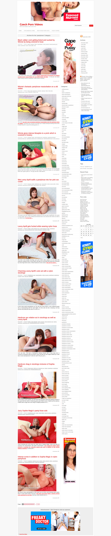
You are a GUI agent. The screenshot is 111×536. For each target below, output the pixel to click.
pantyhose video (65, 361)
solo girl (26, 276)
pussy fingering (65, 382)
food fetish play (65, 165)
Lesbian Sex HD (83, 209)
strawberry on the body (67, 417)
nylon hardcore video (44, 228)
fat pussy (64, 130)
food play (64, 170)
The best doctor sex (85, 107)
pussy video (31, 45)
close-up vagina (65, 117)
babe (29, 44)
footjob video (65, 204)
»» (38, 504)
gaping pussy (65, 214)
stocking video (65, 412)
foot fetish (64, 181)
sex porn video (65, 400)
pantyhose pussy (66, 352)
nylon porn (64, 296)
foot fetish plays (65, 183)
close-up (64, 115)
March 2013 (83, 49)
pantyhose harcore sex (67, 336)
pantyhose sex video (66, 359)
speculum (64, 409)
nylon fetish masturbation (67, 271)
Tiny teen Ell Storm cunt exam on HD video (86, 110)
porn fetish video (65, 368)
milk (63, 245)
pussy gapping (65, 389)
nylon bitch (64, 259)
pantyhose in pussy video (28, 185)
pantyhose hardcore (66, 338)
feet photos (64, 138)
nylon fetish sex (65, 275)
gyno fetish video (66, 220)
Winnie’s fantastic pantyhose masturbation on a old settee (38, 87)
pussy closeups (38, 229)
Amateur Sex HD (83, 206)
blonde (63, 101)
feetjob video (65, 145)
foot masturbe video (66, 193)
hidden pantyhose (66, 230)
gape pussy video (66, 209)
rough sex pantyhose (39, 462)
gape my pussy (65, 206)
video (48, 229)
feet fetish (64, 133)
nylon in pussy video (51, 184)
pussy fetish (64, 380)
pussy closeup (65, 375)
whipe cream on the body (67, 432)
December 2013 (84, 42)
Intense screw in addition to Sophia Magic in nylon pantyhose (37, 458)
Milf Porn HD (83, 207)
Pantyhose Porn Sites (43, 30)
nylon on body (65, 291)
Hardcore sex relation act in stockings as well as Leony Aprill (37, 318)
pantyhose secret (66, 354)
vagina (63, 421)
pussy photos (65, 393)
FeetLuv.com (65, 151)
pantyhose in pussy (30, 414)
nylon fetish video (66, 276)
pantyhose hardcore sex (32, 138)
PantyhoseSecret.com (48, 138)
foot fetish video (65, 184)
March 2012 (83, 71)
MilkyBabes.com (65, 252)
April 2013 (83, 48)
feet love (64, 135)
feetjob (63, 144)
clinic (63, 114)
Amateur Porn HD (84, 205)
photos (34, 92)
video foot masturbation (67, 424)
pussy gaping (36, 185)
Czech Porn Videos (31, 24)
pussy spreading (65, 394)
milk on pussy (65, 248)
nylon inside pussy (66, 285)
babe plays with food (66, 96)
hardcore (30, 461)
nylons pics (64, 317)
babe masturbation (66, 94)
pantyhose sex (40, 138)
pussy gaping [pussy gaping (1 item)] (89, 168)
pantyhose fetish (21, 414)
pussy (27, 45)
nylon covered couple (66, 268)
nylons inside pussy (66, 310)
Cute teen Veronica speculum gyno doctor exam (86, 95)
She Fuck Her (83, 200)
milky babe (64, 250)
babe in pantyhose (66, 92)
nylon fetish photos (66, 273)
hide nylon (50, 90)
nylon (37, 413)
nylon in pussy (45, 275)
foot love (64, 186)
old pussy (64, 320)
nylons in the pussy (66, 308)
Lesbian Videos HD (84, 211)
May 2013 (83, 46)
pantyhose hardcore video (67, 341)
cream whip (64, 121)
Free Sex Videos (83, 220)
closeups (32, 44)
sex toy (63, 401)
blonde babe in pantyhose (67, 105)
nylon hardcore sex (38, 137)
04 (28, 504)
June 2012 (83, 65)
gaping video (65, 216)
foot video (64, 200)
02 (24, 504)
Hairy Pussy (64, 222)
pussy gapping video (66, 391)
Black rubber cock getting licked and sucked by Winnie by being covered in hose (36, 41)
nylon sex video (65, 299)
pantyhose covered (66, 325)
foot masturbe (65, 191)
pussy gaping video (66, 387)
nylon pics (64, 294)
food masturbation (66, 168)
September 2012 (84, 60)
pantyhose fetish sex (22, 138)
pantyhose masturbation (67, 347)
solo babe (64, 405)
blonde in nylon (65, 107)
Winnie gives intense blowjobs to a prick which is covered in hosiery (37, 134)
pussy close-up (56, 138)
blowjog (63, 110)
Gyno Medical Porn (29, 30)
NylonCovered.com (53, 44)
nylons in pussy (65, 307)
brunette (39, 90)
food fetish (64, 163)
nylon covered (46, 44)
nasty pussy (64, 253)
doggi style (30, 368)
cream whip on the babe (67, 122)
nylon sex (64, 298)
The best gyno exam (85, 103)
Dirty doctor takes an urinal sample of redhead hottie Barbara (86, 88)
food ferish (64, 161)
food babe (64, 158)
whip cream (64, 428)
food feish (64, 160)
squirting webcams (84, 215)
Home (20, 30)
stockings (44, 185)
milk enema (64, 246)
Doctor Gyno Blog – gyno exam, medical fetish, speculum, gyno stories (86, 78)
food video (64, 177)
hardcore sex (41, 368)
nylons (19, 45)
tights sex (64, 419)
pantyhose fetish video (67, 334)
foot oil (63, 195)
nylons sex (64, 318)
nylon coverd (65, 262)
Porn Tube (82, 217)
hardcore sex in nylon (37, 461)
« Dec (81, 237)
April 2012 (83, 69)
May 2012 (83, 67)
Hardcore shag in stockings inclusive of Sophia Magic (36, 365)
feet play (64, 140)
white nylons (65, 433)
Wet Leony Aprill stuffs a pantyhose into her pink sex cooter (38, 181)
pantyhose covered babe (67, 327)
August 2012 (84, 62)
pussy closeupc (65, 377)
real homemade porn (84, 216)
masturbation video (66, 243)
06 (31, 504)
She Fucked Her (83, 212)
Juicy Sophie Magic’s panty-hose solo (32, 411)
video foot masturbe (66, 426)
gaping (63, 213)
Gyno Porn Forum (84, 214)
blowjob (63, 108)
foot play (64, 199)
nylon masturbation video (67, 289)
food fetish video (65, 167)
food (63, 156)
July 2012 (83, 64)
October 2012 (84, 58)
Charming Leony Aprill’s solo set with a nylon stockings (35, 272)
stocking (64, 410)
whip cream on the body (67, 430)
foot (63, 179)
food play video (65, 176)
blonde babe (64, 103)
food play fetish (65, 172)
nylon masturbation (66, 287)
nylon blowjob (34, 321)
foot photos (64, 197)
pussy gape (64, 384)
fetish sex (35, 368)
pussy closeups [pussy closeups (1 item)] (83, 168)
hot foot (63, 237)
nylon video (64, 301)
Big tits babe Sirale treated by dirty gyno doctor (87, 92)
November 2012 (84, 57)
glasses (63, 218)
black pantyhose (33, 90)
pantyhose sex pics (66, 357)
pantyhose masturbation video (68, 348)
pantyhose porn (65, 350)
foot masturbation (66, 188)
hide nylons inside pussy (67, 234)
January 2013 (84, 53)
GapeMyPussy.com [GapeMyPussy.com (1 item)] (88, 166)
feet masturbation (66, 137)
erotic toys (64, 128)
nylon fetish (44, 184)
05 (30, 504)
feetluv (63, 149)
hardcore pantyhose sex (67, 225)
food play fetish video (66, 174)
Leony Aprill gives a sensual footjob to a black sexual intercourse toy (86, 188)
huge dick (64, 239)
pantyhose (23, 45)
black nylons (65, 98)
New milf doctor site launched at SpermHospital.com (85, 84)
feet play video (65, 142)
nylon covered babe (66, 266)
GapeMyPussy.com (66, 211)
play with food (65, 366)
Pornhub (82, 219)
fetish (36, 44)
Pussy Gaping (55, 30)
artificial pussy (65, 89)
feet (63, 131)
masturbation (40, 44)
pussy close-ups (65, 373)
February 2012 (84, 72)
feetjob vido (64, 147)
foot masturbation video (67, 190)
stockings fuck (65, 416)
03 (26, 504)
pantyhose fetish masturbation (68, 331)
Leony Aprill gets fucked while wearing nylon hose (37, 226)
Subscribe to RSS (85, 36)
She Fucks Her (83, 199)
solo (35, 45)
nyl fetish (64, 255)
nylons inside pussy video (67, 312)
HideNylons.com (21, 92)
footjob (63, 202)
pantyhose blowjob (51, 137)
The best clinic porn (85, 101)
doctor (63, 124)
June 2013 (83, 44)
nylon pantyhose (65, 292)
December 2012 (84, 55)
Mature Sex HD (83, 208)
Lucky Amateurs (83, 204)
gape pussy (64, 207)
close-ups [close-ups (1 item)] (82, 166)
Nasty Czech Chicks (84, 221)
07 (33, 504)
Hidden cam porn (84, 201)
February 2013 (84, 51)
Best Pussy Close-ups (85, 202)
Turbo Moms (83, 213)
